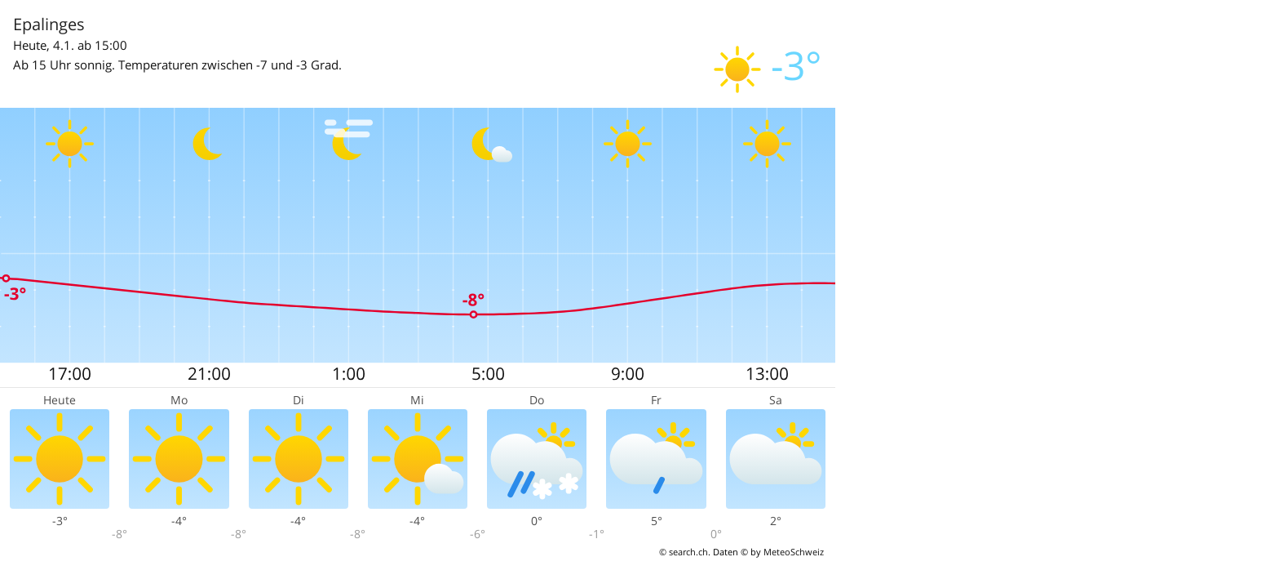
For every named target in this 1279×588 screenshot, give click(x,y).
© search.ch (683, 552)
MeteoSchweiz (793, 552)
